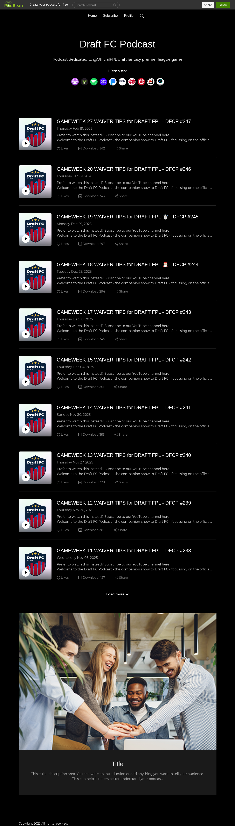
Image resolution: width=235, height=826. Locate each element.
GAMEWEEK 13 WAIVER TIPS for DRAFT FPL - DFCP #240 (124, 455)
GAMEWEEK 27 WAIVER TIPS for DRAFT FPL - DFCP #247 (124, 121)
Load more (117, 594)
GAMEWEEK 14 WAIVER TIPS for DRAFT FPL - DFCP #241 (124, 407)
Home (92, 15)
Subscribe (110, 15)
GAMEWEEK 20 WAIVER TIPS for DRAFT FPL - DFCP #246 (124, 169)
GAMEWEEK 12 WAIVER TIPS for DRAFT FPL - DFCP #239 (124, 503)
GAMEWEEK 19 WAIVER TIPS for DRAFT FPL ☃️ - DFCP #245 (128, 216)
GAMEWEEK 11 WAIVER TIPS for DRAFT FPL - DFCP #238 (124, 550)
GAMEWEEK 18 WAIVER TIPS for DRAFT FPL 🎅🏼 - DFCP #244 (128, 264)
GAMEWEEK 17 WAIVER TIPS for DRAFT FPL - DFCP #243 (124, 312)
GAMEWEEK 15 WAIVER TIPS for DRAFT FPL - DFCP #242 (124, 360)
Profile (128, 15)
